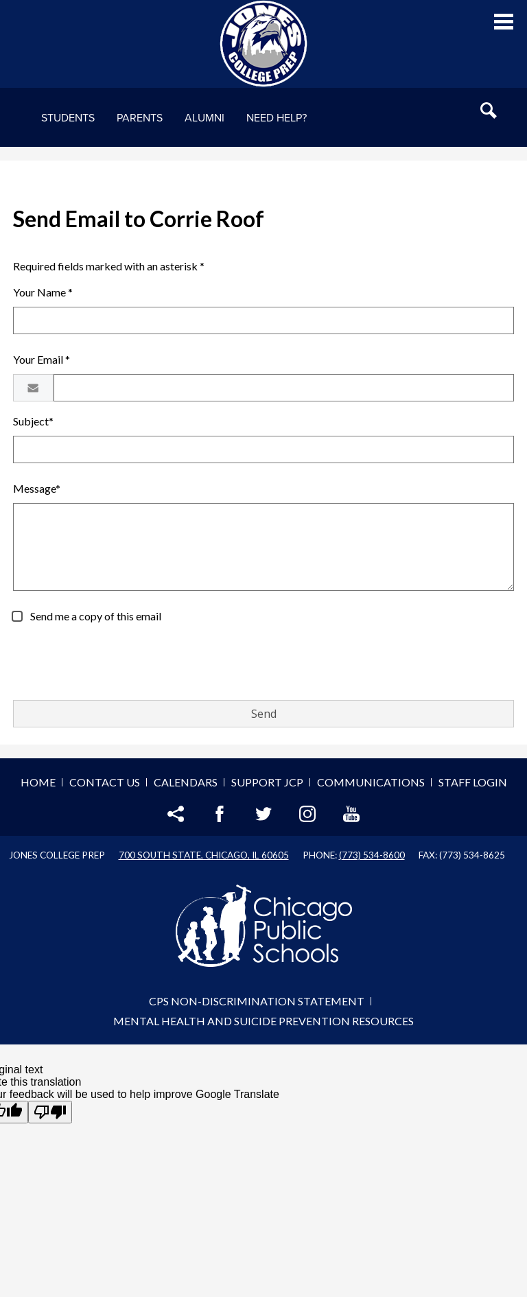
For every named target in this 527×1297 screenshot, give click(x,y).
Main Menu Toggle (503, 22)
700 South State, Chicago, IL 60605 (204, 855)
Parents (140, 118)
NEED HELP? (276, 118)
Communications (371, 781)
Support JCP (267, 781)
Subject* (33, 421)
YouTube (351, 814)
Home (38, 781)
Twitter (263, 814)
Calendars (186, 781)
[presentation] (117, 662)
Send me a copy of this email (94, 615)
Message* (36, 488)
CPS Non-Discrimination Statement (256, 1000)
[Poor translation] (50, 1112)
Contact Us (104, 781)
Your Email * (41, 359)
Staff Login (472, 781)
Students (68, 118)
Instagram (307, 814)
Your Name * (43, 292)
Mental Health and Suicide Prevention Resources (263, 1020)
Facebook (219, 814)
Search (488, 110)
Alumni (204, 118)
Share (175, 814)
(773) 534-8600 (372, 855)
